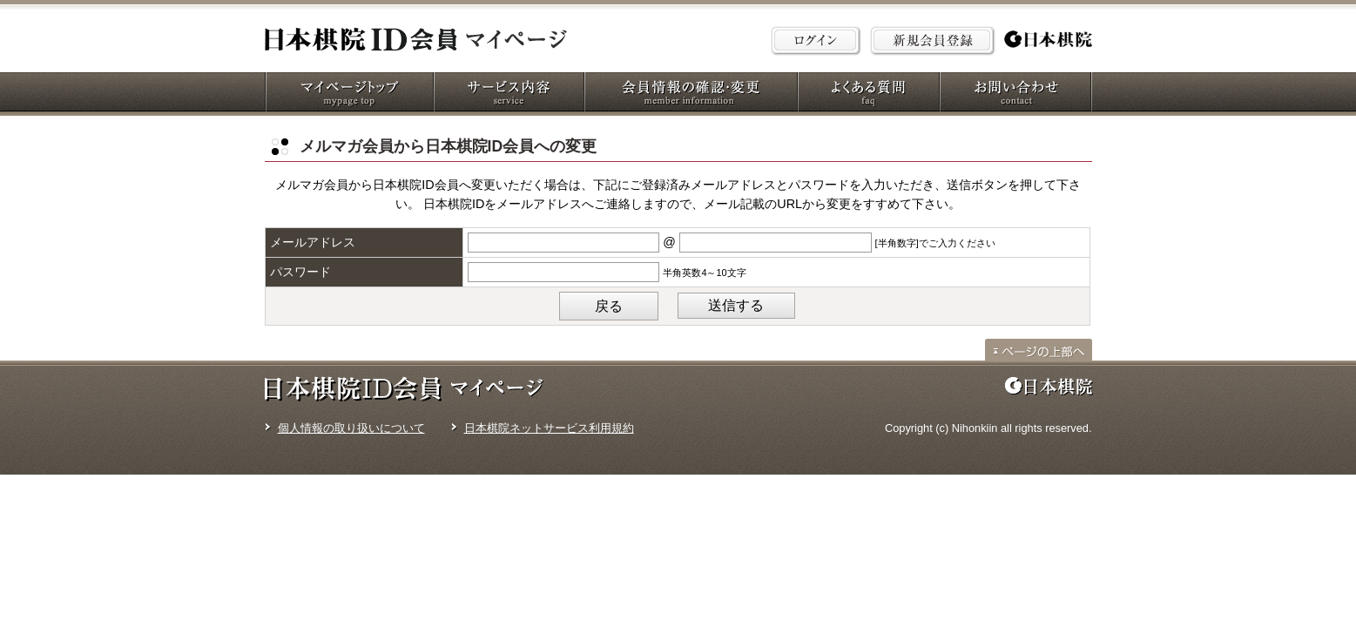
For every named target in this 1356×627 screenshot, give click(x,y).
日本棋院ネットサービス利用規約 (549, 428)
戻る (609, 306)
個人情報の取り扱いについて (351, 428)
